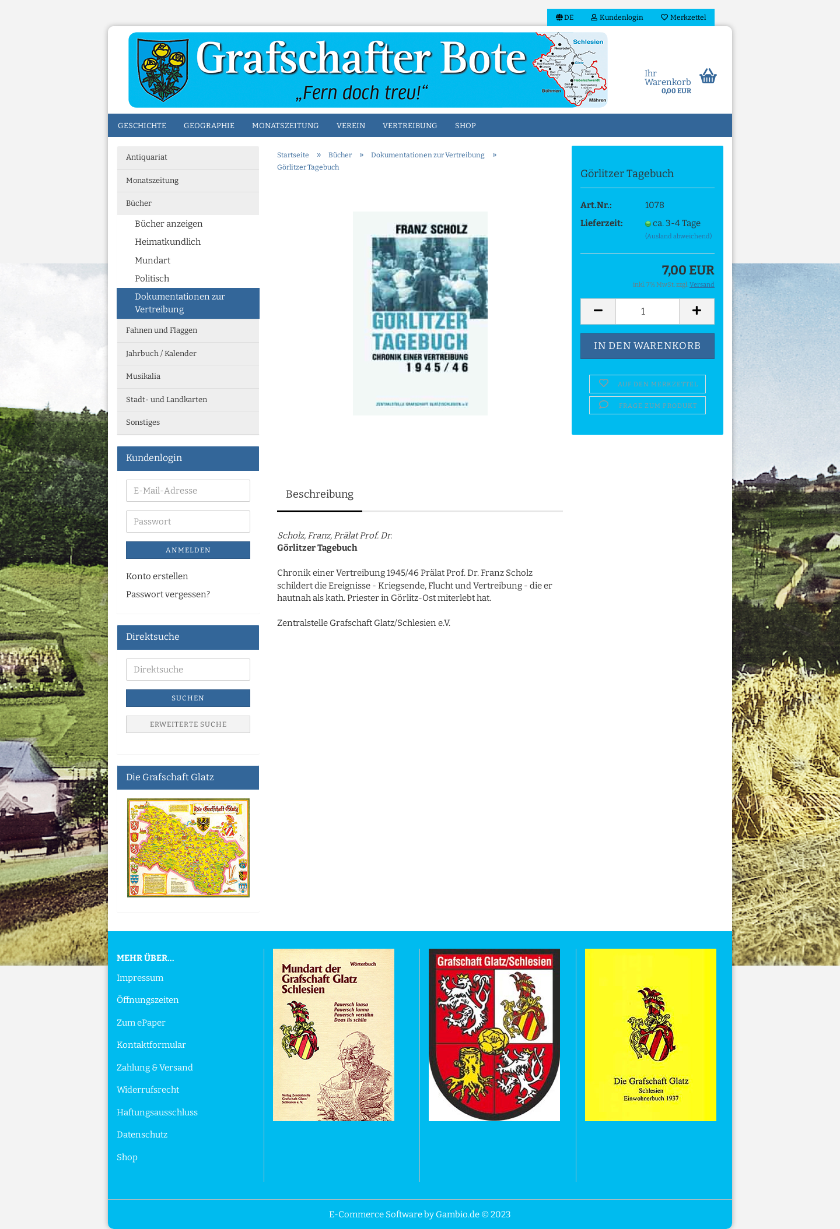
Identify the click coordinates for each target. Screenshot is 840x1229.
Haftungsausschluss (157, 1112)
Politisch (152, 278)
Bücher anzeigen (169, 224)
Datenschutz (142, 1134)
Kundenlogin (617, 17)
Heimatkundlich (168, 242)
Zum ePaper (141, 1022)
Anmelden (188, 550)
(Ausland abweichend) (678, 236)
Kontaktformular (151, 1045)
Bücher (139, 203)
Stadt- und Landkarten (166, 399)
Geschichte (142, 125)
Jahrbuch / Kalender (161, 353)
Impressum (140, 978)
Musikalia (143, 376)
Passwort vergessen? (168, 594)
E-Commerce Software (375, 1214)
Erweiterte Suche (188, 724)
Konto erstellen (157, 576)
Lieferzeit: (601, 223)
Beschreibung (320, 494)
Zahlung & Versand (155, 1067)
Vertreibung (410, 125)
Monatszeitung (285, 125)
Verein (351, 125)
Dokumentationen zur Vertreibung (180, 302)
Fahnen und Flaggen (161, 330)
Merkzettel (683, 17)
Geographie (209, 125)
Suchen (188, 698)
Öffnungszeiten (148, 1000)
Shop (465, 125)
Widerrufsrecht (148, 1089)
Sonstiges (143, 422)
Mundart (152, 260)
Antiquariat (146, 157)
